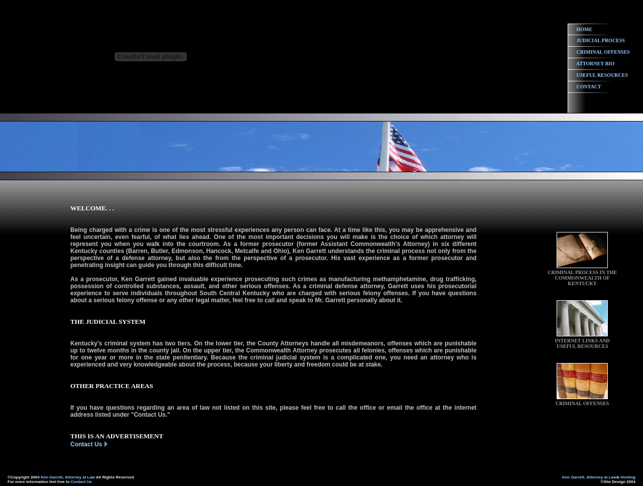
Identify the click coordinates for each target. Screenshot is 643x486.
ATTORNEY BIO (595, 63)
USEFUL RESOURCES (602, 75)
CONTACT (589, 86)
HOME (585, 29)
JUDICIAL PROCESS (601, 40)
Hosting (627, 477)
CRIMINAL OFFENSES (603, 52)
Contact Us (86, 444)
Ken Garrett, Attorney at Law (68, 477)
